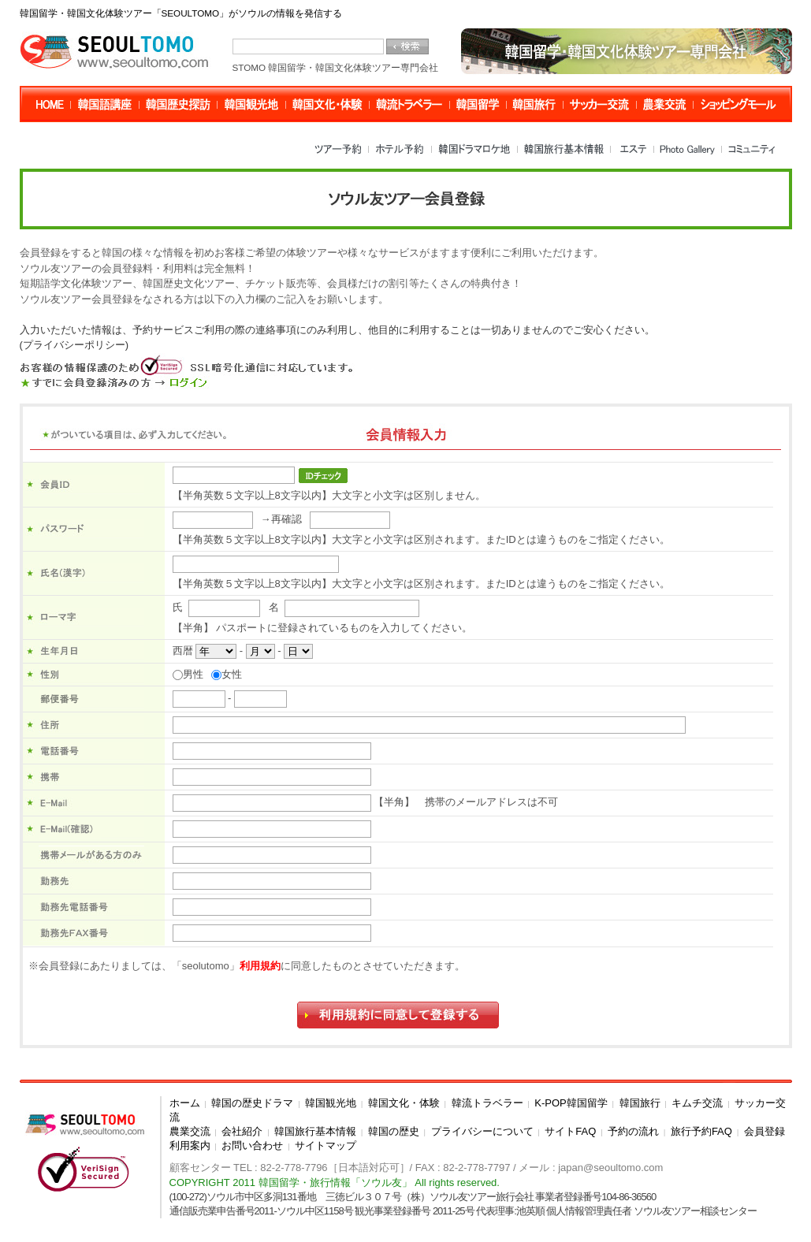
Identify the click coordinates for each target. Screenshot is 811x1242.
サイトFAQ (570, 1131)
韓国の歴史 (393, 1131)
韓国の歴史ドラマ (252, 1103)
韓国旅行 (639, 1103)
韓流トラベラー (487, 1103)
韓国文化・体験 (404, 1103)
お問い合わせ (252, 1145)
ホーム (184, 1103)
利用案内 (189, 1145)
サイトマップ (325, 1145)
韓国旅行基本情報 (315, 1131)
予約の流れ (633, 1131)
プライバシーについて (482, 1131)
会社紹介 (241, 1131)
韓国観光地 (330, 1103)
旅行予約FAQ (701, 1131)
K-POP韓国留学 (570, 1103)
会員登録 (764, 1131)
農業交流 (189, 1131)
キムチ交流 (697, 1103)
